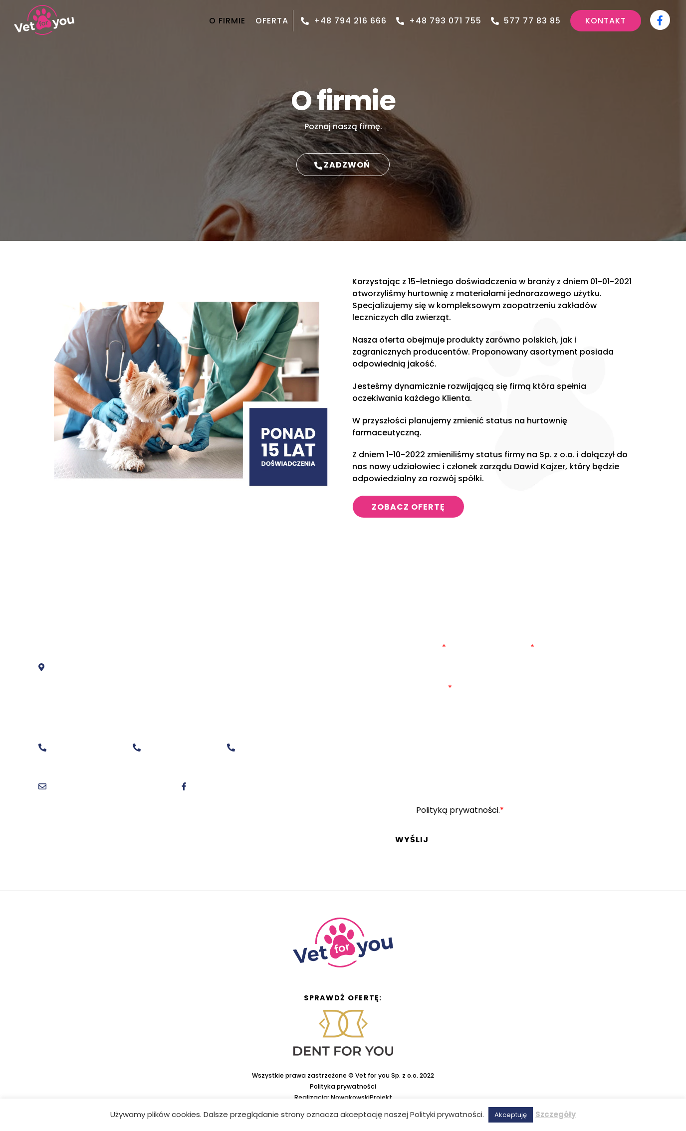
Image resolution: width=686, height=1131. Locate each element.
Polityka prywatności (343, 1086)
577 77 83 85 (526, 20)
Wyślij (412, 839)
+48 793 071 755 (438, 20)
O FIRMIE (227, 20)
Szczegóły (555, 1114)
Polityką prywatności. (458, 810)
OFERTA (271, 20)
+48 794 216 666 (344, 20)
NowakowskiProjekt (361, 1097)
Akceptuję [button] (510, 1115)
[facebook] (660, 16)
